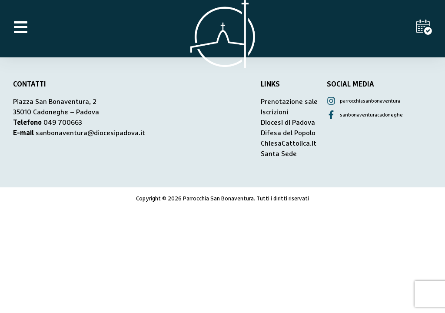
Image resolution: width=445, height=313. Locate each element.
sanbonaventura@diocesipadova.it (90, 133)
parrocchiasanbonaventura (370, 101)
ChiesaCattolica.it (288, 143)
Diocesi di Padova (288, 122)
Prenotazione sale (289, 101)
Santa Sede (279, 153)
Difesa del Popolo (288, 133)
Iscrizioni (274, 112)
